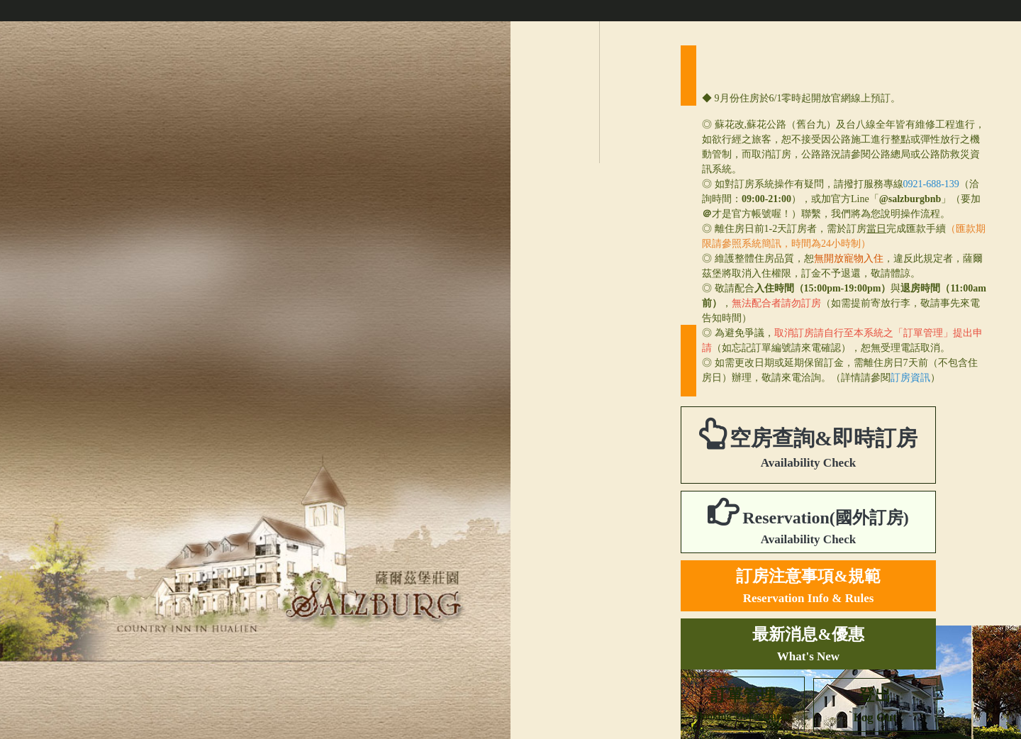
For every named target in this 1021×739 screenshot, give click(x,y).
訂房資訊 (910, 377)
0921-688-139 (931, 184)
